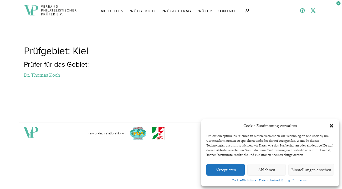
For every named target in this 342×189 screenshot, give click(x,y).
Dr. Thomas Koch (42, 75)
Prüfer (204, 10)
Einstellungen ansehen (311, 169)
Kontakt (227, 10)
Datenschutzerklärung (274, 180)
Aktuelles (112, 10)
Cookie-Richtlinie (244, 180)
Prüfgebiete (142, 10)
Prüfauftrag (176, 10)
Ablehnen (266, 169)
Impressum (301, 180)
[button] (331, 125)
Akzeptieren (225, 169)
